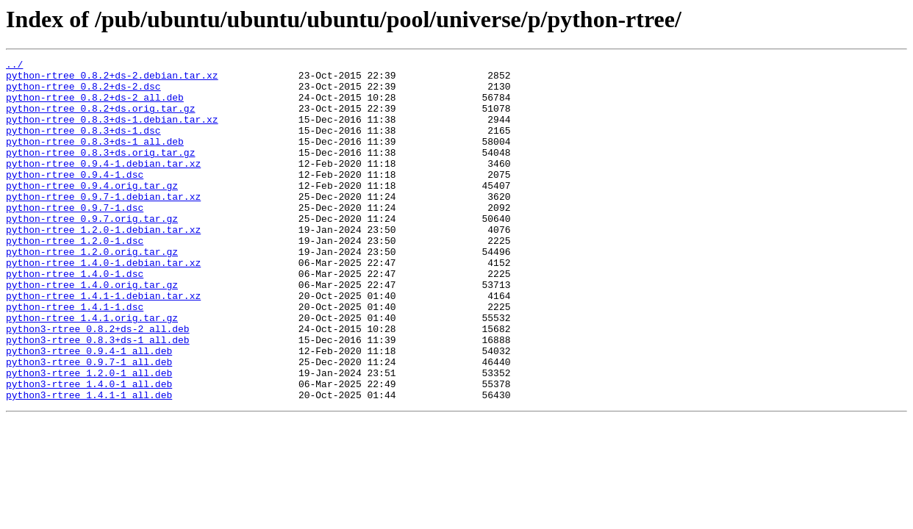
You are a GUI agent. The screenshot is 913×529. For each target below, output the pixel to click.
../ (14, 66)
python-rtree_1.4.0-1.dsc (74, 317)
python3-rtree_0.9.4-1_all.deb (89, 410)
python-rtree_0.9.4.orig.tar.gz (92, 211)
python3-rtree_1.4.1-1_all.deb (89, 462)
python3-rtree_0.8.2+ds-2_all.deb (98, 383)
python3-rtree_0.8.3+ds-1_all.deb (98, 396)
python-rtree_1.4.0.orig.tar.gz (92, 330)
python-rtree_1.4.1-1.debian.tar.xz (103, 343)
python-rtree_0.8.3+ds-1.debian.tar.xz (112, 132)
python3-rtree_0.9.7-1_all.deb (89, 423)
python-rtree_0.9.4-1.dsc (74, 198)
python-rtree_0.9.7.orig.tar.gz (92, 251)
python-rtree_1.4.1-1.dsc (74, 357)
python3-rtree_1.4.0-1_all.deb (89, 449)
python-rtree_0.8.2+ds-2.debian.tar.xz (112, 79)
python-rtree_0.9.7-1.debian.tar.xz (103, 224)
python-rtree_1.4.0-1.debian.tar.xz (103, 304)
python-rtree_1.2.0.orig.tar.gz (92, 291)
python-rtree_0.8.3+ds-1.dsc (83, 145)
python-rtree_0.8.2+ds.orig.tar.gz (100, 119)
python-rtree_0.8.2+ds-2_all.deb (95, 105)
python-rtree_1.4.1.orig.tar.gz (92, 370)
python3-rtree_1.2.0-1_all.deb (89, 436)
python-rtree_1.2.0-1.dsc (74, 277)
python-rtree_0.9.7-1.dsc (74, 238)
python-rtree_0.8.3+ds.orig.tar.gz (100, 172)
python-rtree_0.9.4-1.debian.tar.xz (103, 185)
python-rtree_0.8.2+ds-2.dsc (83, 92)
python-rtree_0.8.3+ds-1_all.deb (95, 158)
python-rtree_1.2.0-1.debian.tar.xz (103, 264)
